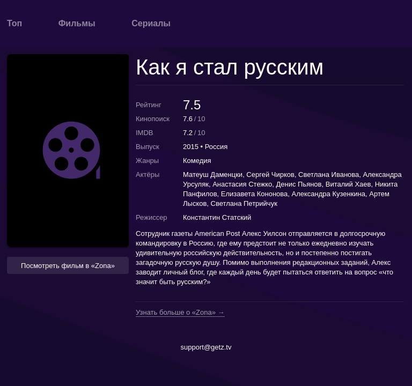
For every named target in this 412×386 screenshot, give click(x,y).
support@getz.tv (206, 347)
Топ (14, 23)
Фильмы (76, 23)
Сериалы (151, 23)
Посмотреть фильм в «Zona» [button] (68, 266)
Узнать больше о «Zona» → (180, 312)
